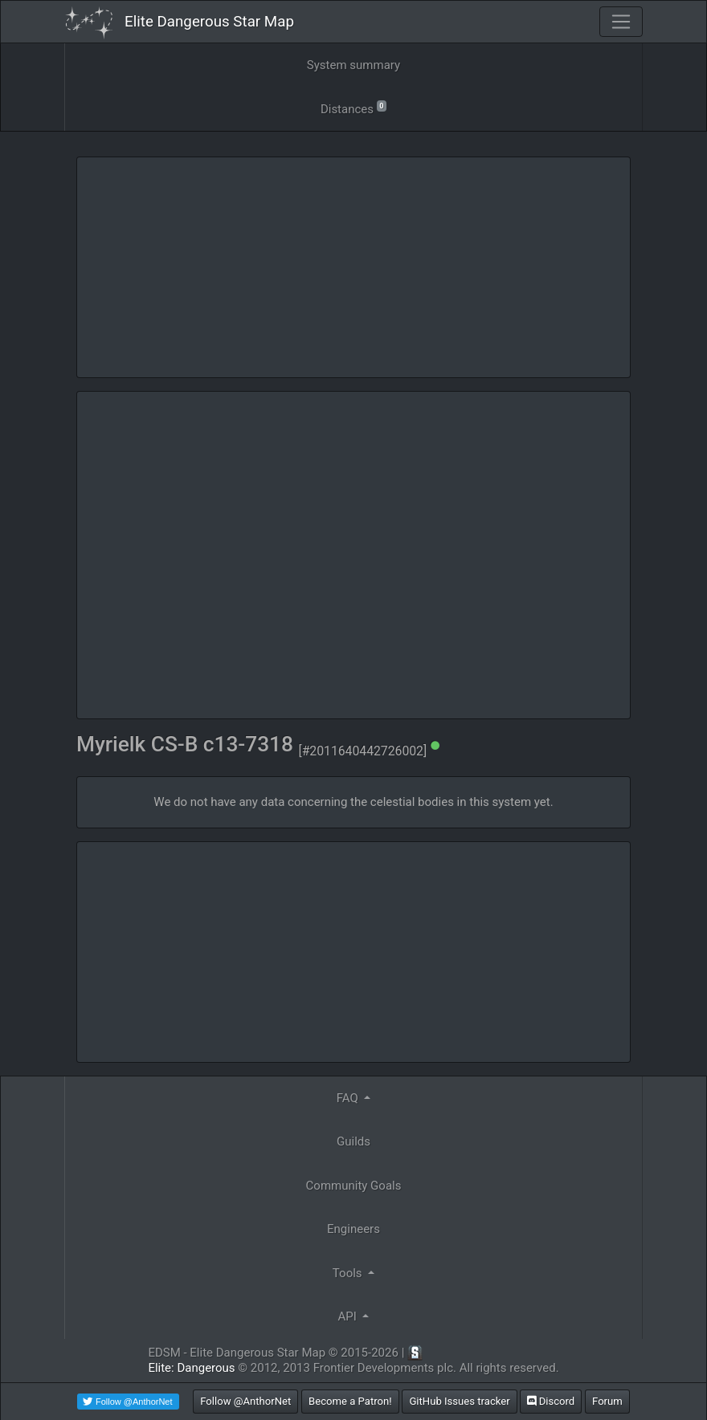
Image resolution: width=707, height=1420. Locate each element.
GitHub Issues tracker (459, 1401)
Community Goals (354, 1185)
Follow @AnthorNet (245, 1401)
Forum (607, 1401)
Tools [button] (349, 1273)
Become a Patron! (350, 1401)
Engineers (353, 1229)
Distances (353, 108)
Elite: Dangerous (191, 1368)
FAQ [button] (349, 1098)
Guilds (353, 1141)
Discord (550, 1401)
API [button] (349, 1316)
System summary (353, 65)
